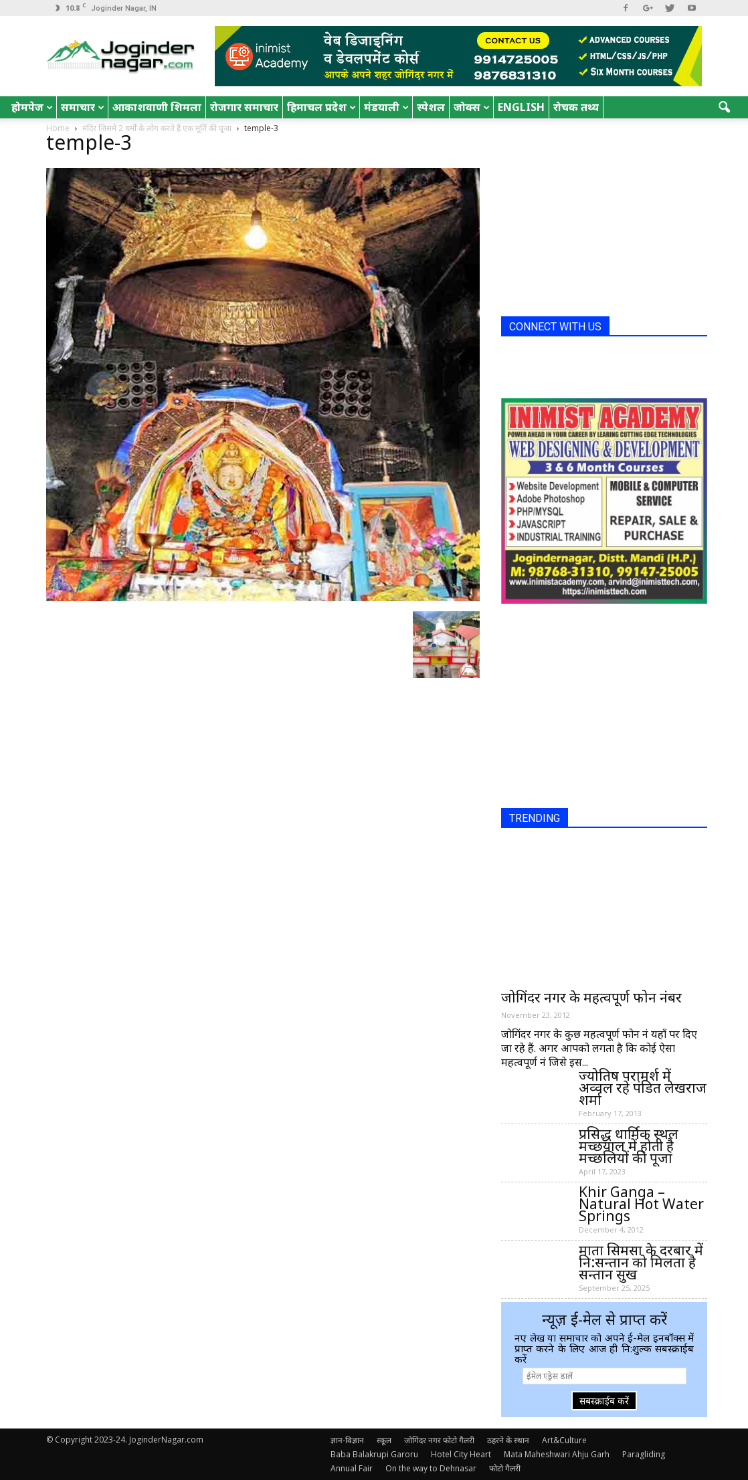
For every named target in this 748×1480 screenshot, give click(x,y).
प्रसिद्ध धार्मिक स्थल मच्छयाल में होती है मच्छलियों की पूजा (628, 1145)
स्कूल (384, 1440)
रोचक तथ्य (576, 107)
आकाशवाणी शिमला (156, 107)
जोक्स (472, 107)
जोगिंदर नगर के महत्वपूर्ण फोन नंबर (591, 997)
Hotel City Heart (461, 1454)
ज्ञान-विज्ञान (347, 1440)
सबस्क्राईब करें (604, 1400)
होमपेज (32, 107)
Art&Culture (564, 1440)
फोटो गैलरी (505, 1468)
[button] (725, 108)
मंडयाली (386, 107)
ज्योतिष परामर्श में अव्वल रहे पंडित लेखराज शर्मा (643, 1087)
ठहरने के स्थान (508, 1440)
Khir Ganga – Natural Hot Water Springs (641, 1203)
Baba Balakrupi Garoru (374, 1454)
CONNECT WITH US (555, 326)
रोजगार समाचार (244, 107)
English (521, 107)
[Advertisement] (601, 222)
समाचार (82, 107)
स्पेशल (431, 107)
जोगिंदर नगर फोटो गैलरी (439, 1440)
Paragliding (643, 1454)
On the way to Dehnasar (430, 1468)
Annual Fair (352, 1468)
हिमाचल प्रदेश (321, 107)
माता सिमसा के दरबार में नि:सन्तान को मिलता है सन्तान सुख (641, 1262)
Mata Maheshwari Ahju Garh (557, 1454)
